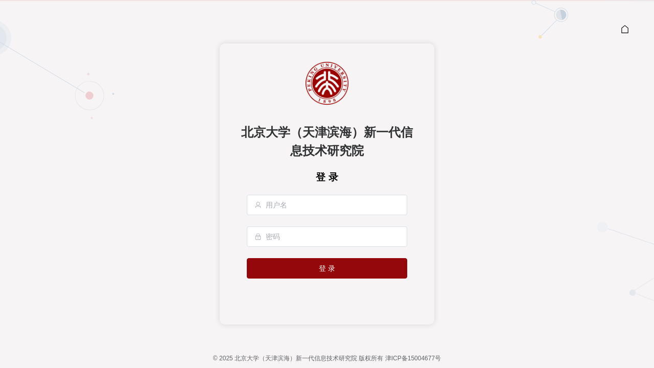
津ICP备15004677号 (413, 358)
